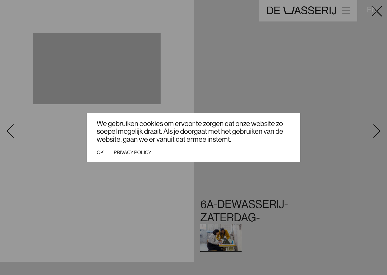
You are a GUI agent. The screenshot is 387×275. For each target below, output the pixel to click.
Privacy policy (132, 152)
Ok (100, 152)
